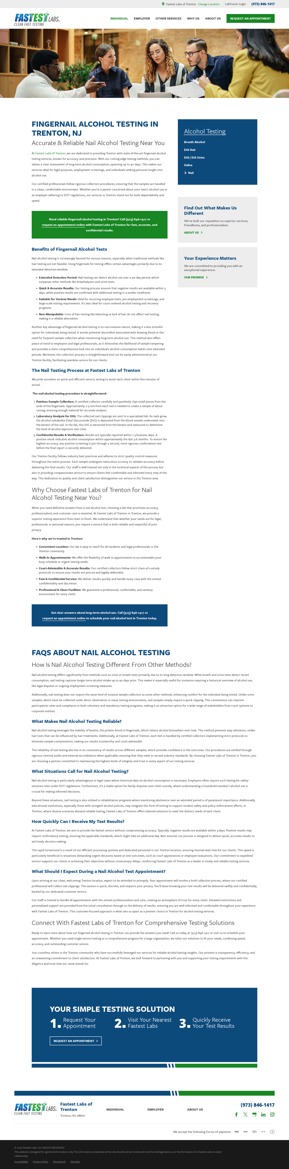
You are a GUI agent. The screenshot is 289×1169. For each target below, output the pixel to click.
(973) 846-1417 (263, 4)
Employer (155, 1109)
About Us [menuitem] (213, 18)
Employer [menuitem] (142, 18)
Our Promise (196, 277)
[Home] (37, 18)
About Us (193, 232)
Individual (115, 1109)
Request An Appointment (250, 18)
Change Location (209, 4)
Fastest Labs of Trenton (50, 153)
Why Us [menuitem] (193, 18)
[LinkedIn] (263, 1114)
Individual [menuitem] (119, 18)
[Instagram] (272, 1114)
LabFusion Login (235, 4)
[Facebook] (236, 1114)
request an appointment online (63, 225)
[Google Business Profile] (254, 1114)
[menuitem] (217, 142)
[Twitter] (245, 1114)
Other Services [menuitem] (168, 18)
